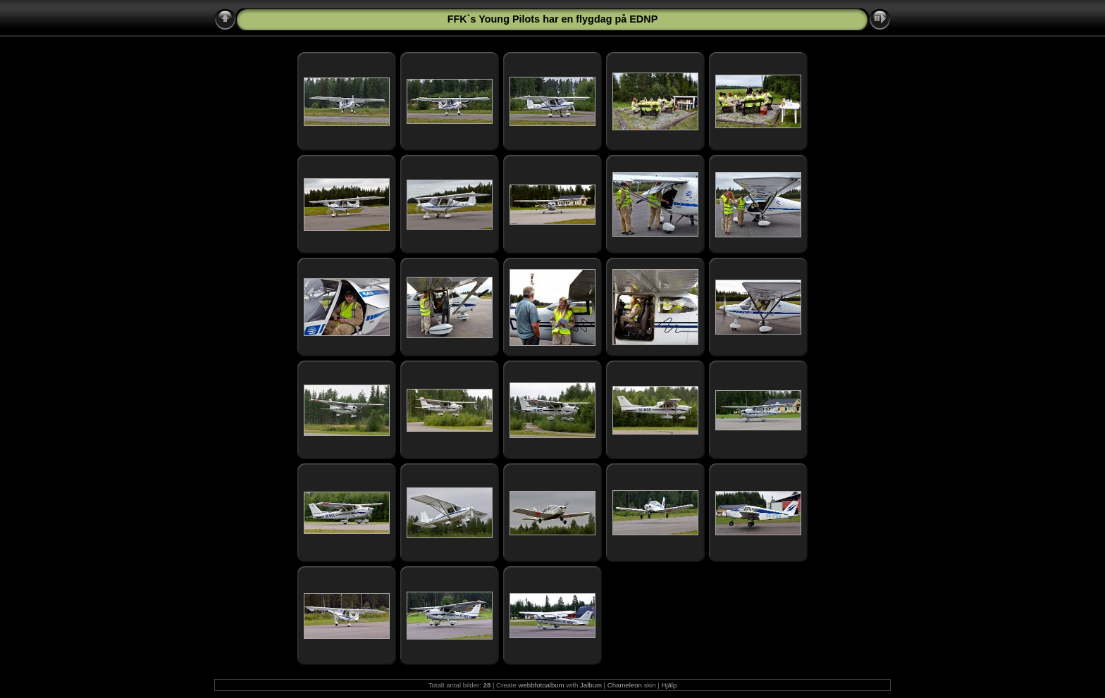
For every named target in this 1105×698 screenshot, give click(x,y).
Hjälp (669, 685)
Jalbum (591, 685)
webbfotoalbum (541, 685)
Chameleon (624, 685)
